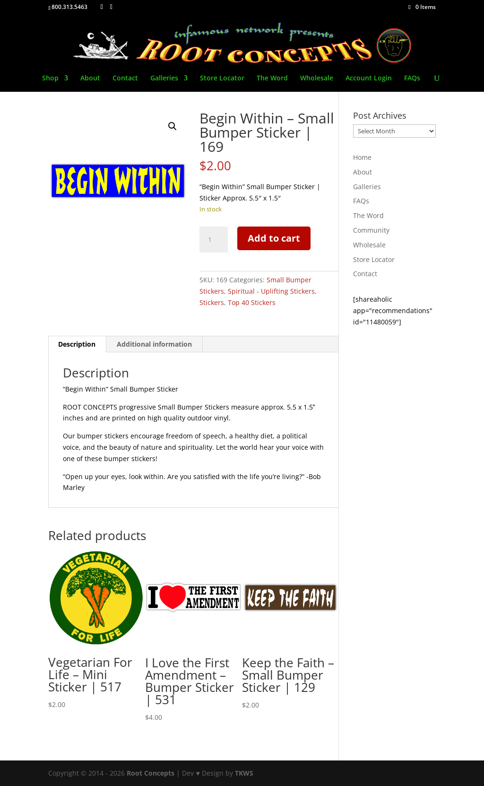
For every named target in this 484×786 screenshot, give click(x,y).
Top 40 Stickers (252, 302)
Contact (125, 78)
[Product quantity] (213, 240)
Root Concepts (150, 773)
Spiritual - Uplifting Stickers (271, 291)
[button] (172, 126)
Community (371, 230)
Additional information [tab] (154, 344)
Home (362, 157)
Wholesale (316, 78)
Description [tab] (76, 344)
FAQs (412, 78)
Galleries (164, 78)
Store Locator (222, 78)
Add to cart (274, 238)
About (90, 78)
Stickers (211, 302)
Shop (50, 78)
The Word (272, 78)
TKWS (244, 773)
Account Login (369, 78)
